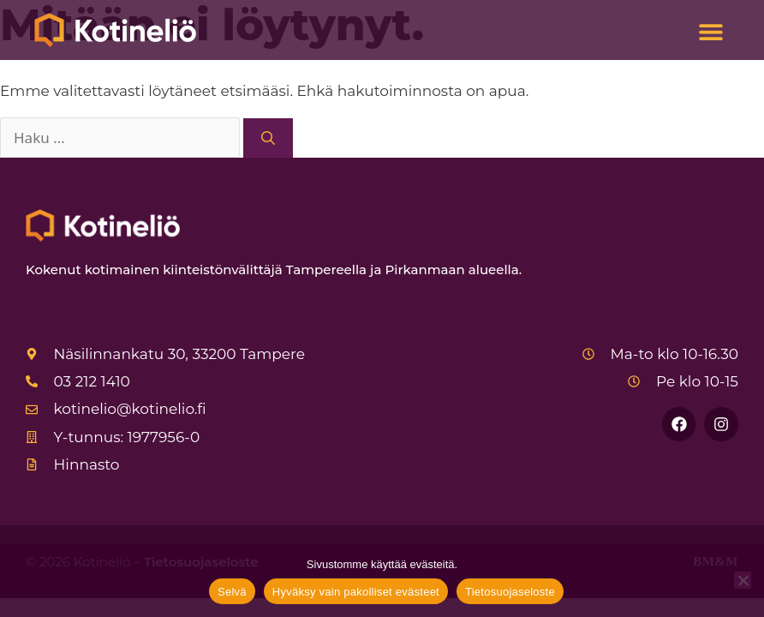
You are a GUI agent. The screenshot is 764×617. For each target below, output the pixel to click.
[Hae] (268, 138)
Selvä (232, 591)
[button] (710, 32)
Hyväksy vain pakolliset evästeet (355, 591)
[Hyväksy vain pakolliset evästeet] (742, 580)
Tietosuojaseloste (510, 591)
